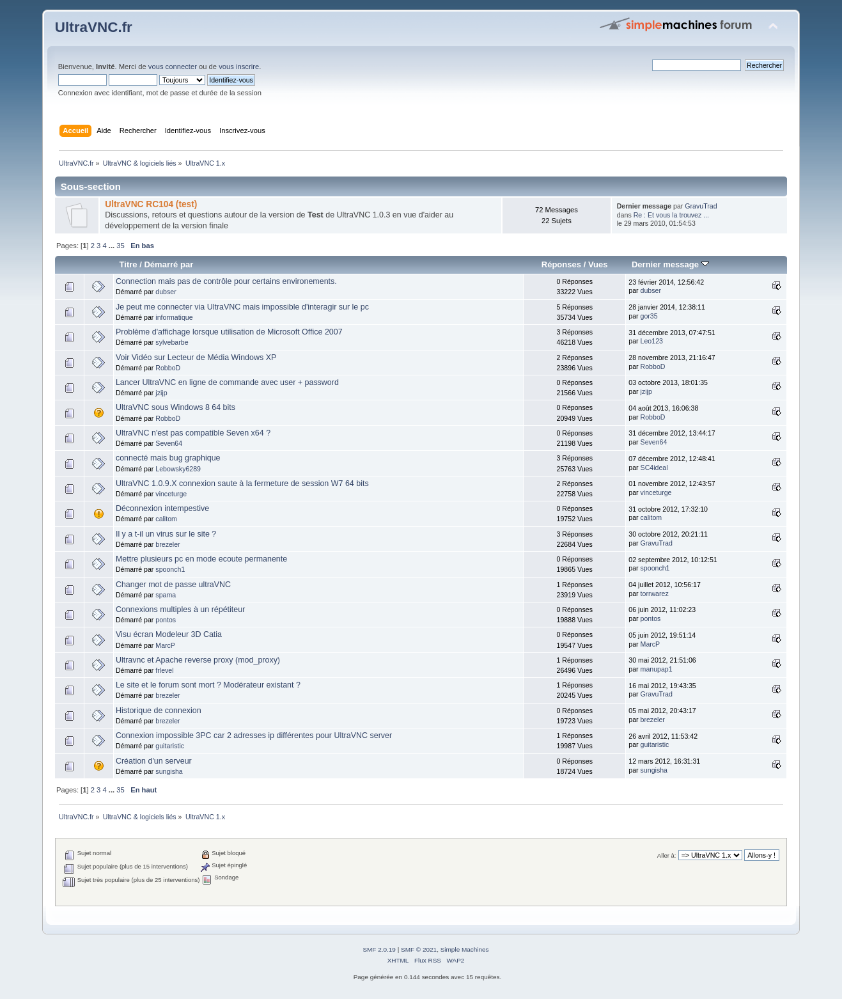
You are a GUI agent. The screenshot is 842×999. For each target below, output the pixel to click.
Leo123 (652, 341)
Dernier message (670, 264)
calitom (166, 519)
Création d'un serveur (154, 761)
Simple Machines (464, 949)
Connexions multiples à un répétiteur (180, 609)
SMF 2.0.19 (379, 949)
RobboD (167, 368)
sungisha (168, 771)
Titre (128, 264)
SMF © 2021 (419, 949)
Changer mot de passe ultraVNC (173, 584)
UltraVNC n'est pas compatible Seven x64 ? (193, 433)
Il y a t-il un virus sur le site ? (166, 534)
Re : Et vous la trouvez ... (671, 215)
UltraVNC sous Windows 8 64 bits (175, 407)
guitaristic (169, 746)
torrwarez (655, 593)
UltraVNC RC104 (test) (151, 204)
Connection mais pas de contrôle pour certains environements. (226, 281)
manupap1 (657, 669)
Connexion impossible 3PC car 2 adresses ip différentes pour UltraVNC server (254, 735)
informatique (173, 317)
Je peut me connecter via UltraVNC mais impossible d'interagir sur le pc (242, 307)
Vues (598, 264)
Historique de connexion (158, 710)
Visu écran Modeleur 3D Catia (169, 634)
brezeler (167, 544)
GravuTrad (701, 206)
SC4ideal (654, 467)
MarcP (165, 645)
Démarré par (168, 264)
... (112, 245)
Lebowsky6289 (178, 469)
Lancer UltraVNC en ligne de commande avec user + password (227, 382)
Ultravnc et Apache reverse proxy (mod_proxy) (198, 660)
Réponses (561, 264)
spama (165, 595)
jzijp (161, 393)
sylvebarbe (171, 342)
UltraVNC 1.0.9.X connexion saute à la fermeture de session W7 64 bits (242, 483)
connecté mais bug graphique (168, 457)
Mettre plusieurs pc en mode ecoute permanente (201, 559)
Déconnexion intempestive (162, 508)
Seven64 (168, 443)
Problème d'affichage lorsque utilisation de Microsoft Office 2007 (229, 331)
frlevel (164, 670)
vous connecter (172, 66)
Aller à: (666, 855)
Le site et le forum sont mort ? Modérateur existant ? (208, 684)
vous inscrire (239, 66)
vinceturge (171, 494)
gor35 (649, 316)
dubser (165, 291)
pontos (165, 620)
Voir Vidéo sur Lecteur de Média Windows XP (196, 357)
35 (120, 245)
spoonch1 (170, 569)
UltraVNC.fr (93, 27)
